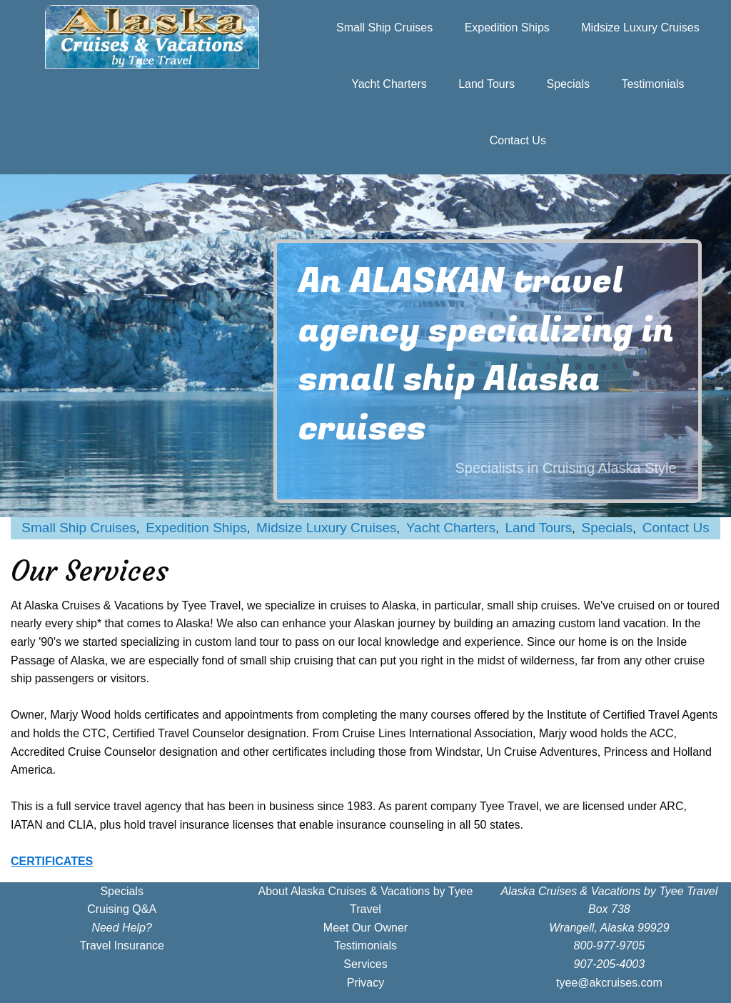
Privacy (365, 983)
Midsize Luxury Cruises (640, 27)
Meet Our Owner (365, 928)
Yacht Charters (389, 84)
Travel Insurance (121, 945)
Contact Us (518, 140)
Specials (568, 84)
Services (365, 964)
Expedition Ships (507, 27)
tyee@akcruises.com (609, 983)
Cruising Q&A (121, 909)
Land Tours (486, 84)
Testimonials (652, 84)
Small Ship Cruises (384, 27)
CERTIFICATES (52, 861)
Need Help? (121, 928)
